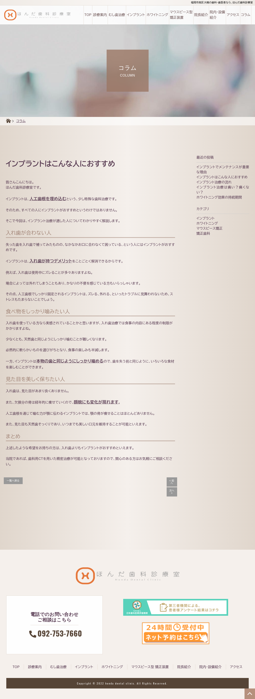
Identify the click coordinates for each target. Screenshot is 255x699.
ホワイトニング (157, 15)
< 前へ (171, 482)
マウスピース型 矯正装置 (181, 14)
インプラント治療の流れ (214, 182)
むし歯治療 (117, 15)
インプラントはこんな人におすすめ (222, 177)
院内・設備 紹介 (217, 14)
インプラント (136, 15)
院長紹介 (201, 15)
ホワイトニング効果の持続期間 (219, 197)
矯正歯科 (203, 233)
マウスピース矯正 (209, 228)
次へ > (171, 492)
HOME (6, 121)
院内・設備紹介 (210, 667)
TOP (88, 15)
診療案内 (100, 15)
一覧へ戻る (13, 480)
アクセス (233, 15)
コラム (245, 15)
